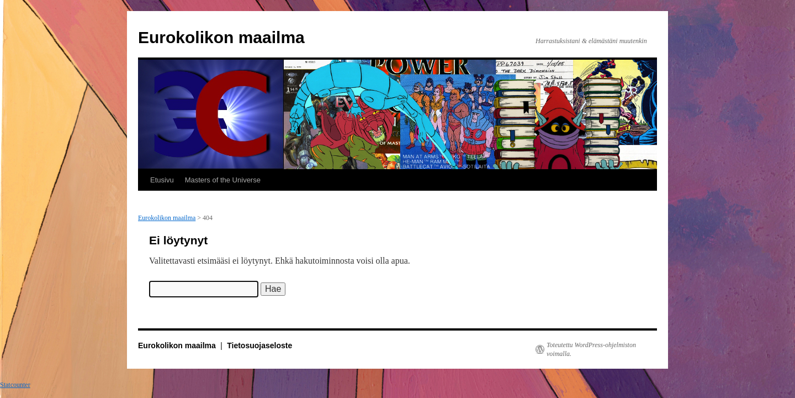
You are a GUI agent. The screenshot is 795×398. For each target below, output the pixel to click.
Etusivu (162, 180)
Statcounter (15, 385)
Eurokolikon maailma (221, 37)
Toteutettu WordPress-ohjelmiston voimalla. (591, 349)
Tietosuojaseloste (259, 345)
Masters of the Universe (223, 180)
